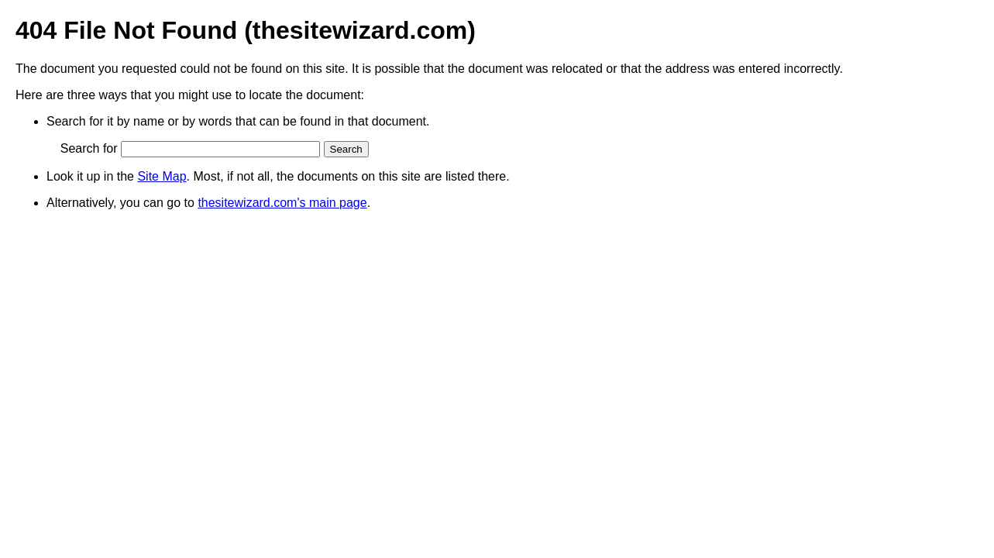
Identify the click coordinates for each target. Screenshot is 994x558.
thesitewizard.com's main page (282, 202)
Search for (89, 148)
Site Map (161, 176)
